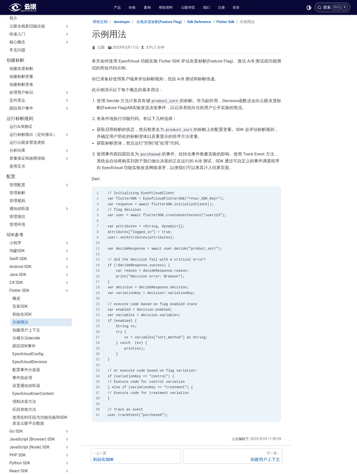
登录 (236, 7)
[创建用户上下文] (232, 455)
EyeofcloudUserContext (33, 358)
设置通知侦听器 (26, 351)
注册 (221, 7)
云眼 (101, 47)
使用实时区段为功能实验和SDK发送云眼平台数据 (39, 385)
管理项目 (17, 181)
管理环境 (17, 189)
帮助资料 (167, 8)
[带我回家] (24, 7)
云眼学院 (189, 8)
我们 (208, 8)
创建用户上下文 (26, 295)
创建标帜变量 (21, 41)
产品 (119, 8)
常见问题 (17, 15)
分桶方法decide (26, 303)
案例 (149, 8)
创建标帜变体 (21, 49)
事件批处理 (22, 343)
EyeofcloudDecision (29, 327)
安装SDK (20, 271)
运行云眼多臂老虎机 (27, 107)
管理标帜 (17, 158)
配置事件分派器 (26, 335)
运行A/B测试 (20, 91)
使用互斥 (17, 131)
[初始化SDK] (136, 455)
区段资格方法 (24, 374)
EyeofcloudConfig (27, 319)
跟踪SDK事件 (24, 311)
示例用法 (20, 287)
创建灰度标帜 (21, 33)
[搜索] (332, 7)
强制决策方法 (24, 366)
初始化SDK (22, 279)
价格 (134, 8)
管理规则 (17, 166)
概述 (16, 263)
